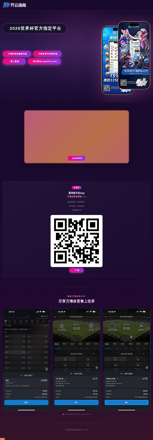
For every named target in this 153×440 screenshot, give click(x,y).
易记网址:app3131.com (45, 61)
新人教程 (15, 61)
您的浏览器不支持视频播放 (76, 137)
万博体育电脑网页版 (17, 54)
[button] (63, 414)
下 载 (77, 270)
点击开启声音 (77, 158)
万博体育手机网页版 (48, 54)
